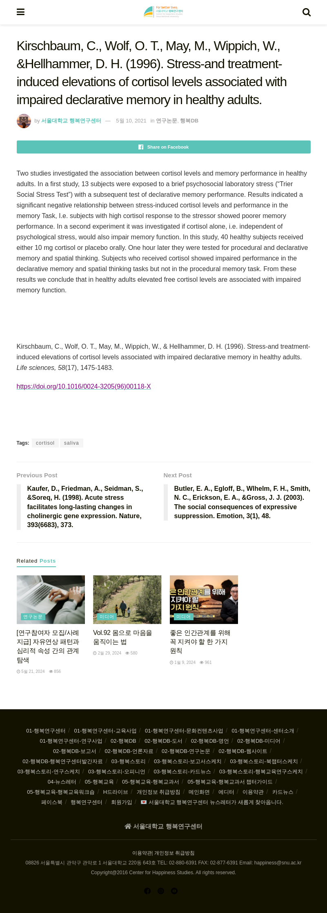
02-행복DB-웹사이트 (243, 751)
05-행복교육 (99, 782)
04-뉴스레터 (62, 782)
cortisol (45, 443)
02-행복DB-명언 (210, 741)
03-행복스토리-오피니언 (116, 771)
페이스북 (51, 802)
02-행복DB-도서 (163, 741)
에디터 (226, 792)
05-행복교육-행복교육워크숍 (61, 792)
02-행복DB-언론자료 (129, 751)
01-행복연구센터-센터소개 (262, 731)
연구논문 (166, 121)
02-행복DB (123, 741)
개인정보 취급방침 (159, 792)
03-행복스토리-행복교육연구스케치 (261, 771)
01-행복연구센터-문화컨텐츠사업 (184, 731)
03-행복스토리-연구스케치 (49, 771)
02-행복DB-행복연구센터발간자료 (62, 761)
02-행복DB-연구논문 (186, 751)
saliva (71, 443)
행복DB (189, 121)
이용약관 (253, 792)
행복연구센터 (86, 802)
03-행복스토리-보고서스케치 (188, 761)
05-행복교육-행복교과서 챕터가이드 (230, 782)
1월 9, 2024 (183, 662)
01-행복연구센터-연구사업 (71, 741)
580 (131, 653)
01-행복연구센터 (46, 731)
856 (55, 671)
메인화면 (199, 792)
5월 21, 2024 (31, 671)
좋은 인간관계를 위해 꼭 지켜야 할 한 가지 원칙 (200, 642)
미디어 (107, 616)
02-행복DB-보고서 (74, 751)
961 (205, 662)
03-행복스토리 (128, 761)
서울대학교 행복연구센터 (71, 121)
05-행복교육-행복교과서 (150, 782)
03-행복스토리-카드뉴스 (182, 771)
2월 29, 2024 (107, 653)
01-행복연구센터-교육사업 (105, 731)
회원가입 (121, 802)
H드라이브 (115, 792)
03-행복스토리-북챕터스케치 (264, 761)
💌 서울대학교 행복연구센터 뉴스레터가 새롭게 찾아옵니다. (211, 802)
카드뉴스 (283, 792)
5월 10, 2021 (131, 121)
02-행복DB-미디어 (258, 741)
